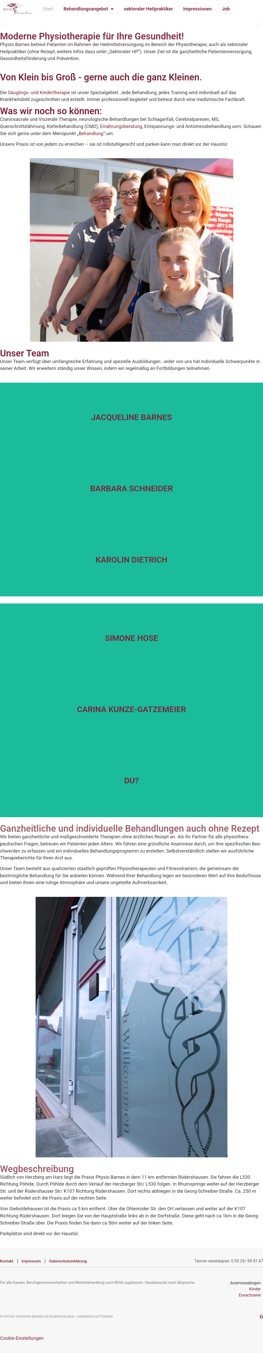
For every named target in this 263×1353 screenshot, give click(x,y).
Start (48, 8)
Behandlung (91, 133)
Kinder (255, 1289)
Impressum (31, 1261)
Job (226, 8)
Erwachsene (250, 1295)
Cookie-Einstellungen (21, 1338)
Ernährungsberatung (121, 126)
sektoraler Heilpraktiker (148, 8)
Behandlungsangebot (89, 9)
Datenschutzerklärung (68, 1261)
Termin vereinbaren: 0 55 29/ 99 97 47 (228, 1261)
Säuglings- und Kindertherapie (39, 92)
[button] (6, 25)
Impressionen (197, 8)
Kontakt (6, 1261)
